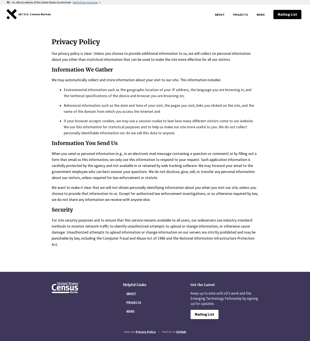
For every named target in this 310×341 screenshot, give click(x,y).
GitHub (181, 332)
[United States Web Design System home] (34, 14)
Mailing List (289, 14)
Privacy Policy (146, 332)
